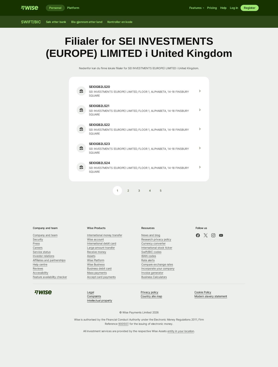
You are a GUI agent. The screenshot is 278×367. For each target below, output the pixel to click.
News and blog (150, 235)
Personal (55, 8)
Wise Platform (95, 260)
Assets (91, 256)
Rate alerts (148, 260)
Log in (234, 8)
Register (249, 8)
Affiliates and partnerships (49, 260)
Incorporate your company (158, 268)
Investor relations (43, 256)
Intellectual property (99, 300)
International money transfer (104, 235)
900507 (123, 323)
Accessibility (40, 272)
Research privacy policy (156, 239)
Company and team (45, 235)
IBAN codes (148, 256)
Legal (90, 292)
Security (38, 239)
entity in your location (180, 331)
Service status (42, 251)
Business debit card (99, 268)
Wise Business (96, 264)
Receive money (96, 251)
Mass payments (97, 272)
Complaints (94, 296)
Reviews (38, 268)
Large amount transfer (101, 247)
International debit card (101, 243)
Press (36, 243)
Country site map (151, 296)
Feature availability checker (50, 277)
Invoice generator (152, 272)
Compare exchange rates (157, 264)
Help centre (40, 264)
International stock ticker (156, 247)
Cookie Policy (202, 292)
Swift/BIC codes (151, 251)
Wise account (95, 239)
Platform (73, 8)
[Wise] (29, 8)
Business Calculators (154, 277)
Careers (37, 247)
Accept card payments (101, 277)
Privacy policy (149, 292)
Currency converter (153, 243)
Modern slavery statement (210, 296)
